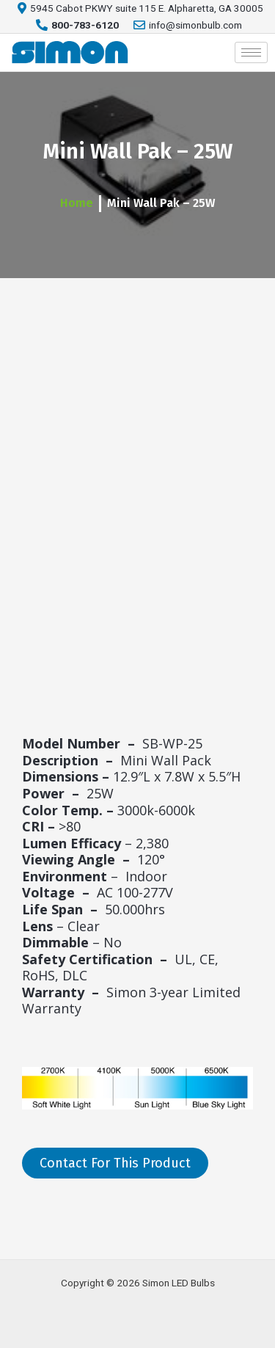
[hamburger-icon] (251, 52)
